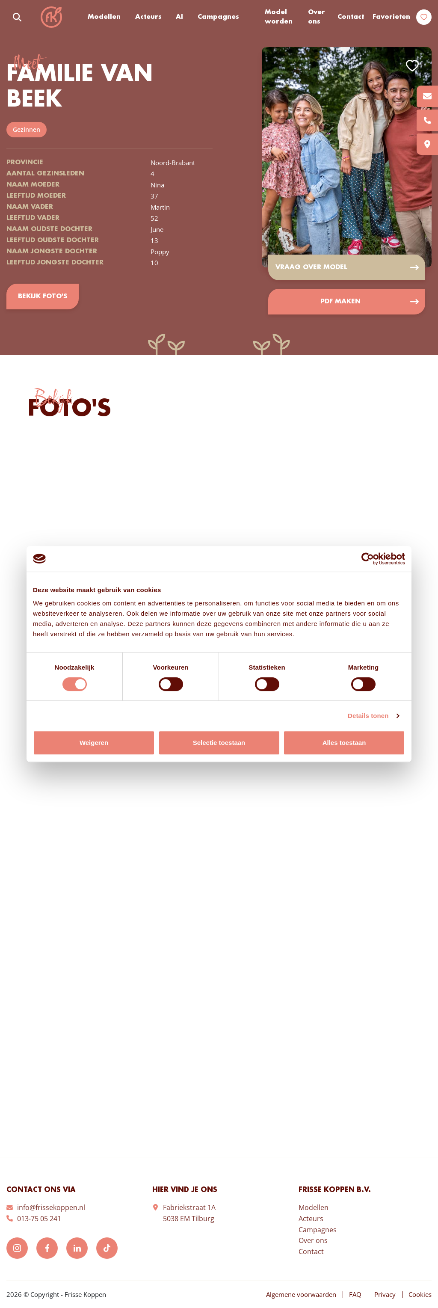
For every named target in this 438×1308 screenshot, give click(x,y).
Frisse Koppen (51, 17)
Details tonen (368, 715)
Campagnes (218, 17)
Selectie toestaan (219, 742)
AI (179, 17)
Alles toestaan (344, 742)
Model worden (279, 17)
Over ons (316, 17)
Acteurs (148, 17)
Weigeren (94, 742)
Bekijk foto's (42, 296)
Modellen (104, 17)
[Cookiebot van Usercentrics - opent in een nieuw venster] (367, 558)
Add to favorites (412, 65)
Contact (350, 17)
